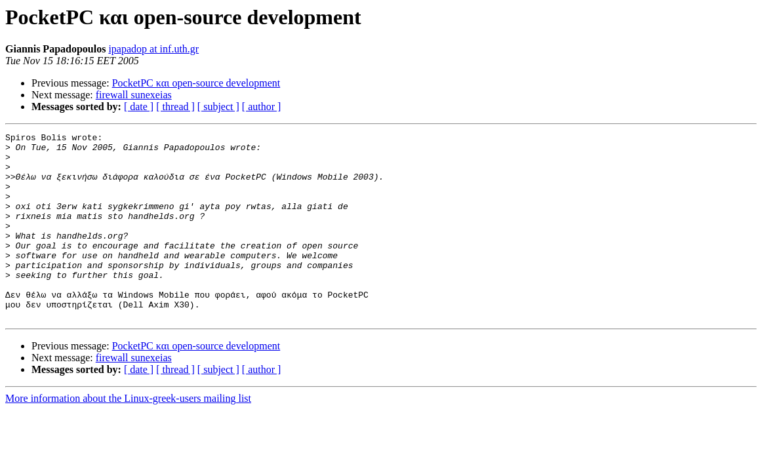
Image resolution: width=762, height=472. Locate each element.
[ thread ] (175, 106)
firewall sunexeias (134, 94)
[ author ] (261, 106)
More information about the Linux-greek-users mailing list (128, 435)
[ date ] (138, 106)
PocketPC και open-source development (196, 82)
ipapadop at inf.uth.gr (153, 48)
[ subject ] (218, 106)
